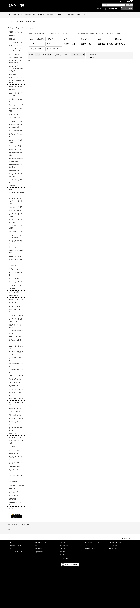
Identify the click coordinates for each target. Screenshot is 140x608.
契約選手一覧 (64, 545)
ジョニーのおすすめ (16, 42)
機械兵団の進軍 (14, 170)
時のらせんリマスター (16, 242)
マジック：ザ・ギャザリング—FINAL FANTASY (16, 80)
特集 (36, 545)
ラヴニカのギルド (15, 296)
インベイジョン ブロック (16, 403)
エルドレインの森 (15, 146)
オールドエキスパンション (16, 429)
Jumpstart (13, 265)
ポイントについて (91, 545)
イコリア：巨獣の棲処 (16, 274)
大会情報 (63, 555)
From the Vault (14, 466)
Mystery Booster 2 (16, 105)
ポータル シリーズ (15, 437)
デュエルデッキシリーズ (16, 458)
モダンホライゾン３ (16, 121)
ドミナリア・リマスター (16, 181)
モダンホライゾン (15, 285)
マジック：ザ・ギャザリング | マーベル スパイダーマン (16, 68)
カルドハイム (13, 247)
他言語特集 (12, 499)
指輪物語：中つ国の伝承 (16, 154)
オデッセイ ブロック (16, 399)
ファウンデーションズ (16, 100)
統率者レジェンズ (15, 256)
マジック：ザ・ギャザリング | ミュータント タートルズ (16, 48)
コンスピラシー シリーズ (16, 442)
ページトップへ (128, 538)
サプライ (12, 508)
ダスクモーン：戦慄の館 (16, 110)
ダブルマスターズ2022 (16, 194)
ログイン (101, 9)
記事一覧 (63, 548)
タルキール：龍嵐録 (16, 86)
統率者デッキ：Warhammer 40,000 (16, 160)
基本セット (12, 434)
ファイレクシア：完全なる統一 (16, 175)
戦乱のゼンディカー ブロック (16, 326)
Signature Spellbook (16, 471)
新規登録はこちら (113, 9)
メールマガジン (65, 558)
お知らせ (63, 542)
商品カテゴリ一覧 (40, 542)
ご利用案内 (113, 545)
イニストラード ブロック (16, 347)
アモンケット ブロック (16, 311)
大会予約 (12, 35)
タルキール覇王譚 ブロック (16, 332)
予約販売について (91, 548)
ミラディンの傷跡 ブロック (16, 353)
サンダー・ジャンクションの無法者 (16, 126)
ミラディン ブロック (16, 389)
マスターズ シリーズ (16, 299)
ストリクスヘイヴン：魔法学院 (15, 236)
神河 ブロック (13, 386)
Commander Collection (16, 251)
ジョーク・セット (15, 450)
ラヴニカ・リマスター (16, 135)
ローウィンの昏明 (15, 54)
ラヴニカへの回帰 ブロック (16, 341)
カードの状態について (92, 542)
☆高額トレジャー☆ (16, 32)
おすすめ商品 (39, 552)
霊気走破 (12, 89)
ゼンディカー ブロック (16, 359)
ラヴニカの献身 (14, 292)
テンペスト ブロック (16, 415)
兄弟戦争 (12, 186)
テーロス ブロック (15, 336)
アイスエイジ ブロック (16, 423)
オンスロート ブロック (16, 394)
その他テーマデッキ (16, 463)
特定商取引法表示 (116, 542)
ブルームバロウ (14, 114)
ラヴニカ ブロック (15, 382)
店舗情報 (63, 552)
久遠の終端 (12, 74)
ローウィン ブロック (16, 375)
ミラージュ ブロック (16, 418)
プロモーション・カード (16, 477)
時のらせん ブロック (16, 379)
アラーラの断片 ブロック (16, 365)
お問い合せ (113, 548)
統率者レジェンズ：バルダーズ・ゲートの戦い (16, 201)
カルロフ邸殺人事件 (16, 130)
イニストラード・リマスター (16, 94)
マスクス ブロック (15, 408)
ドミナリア (12, 302)
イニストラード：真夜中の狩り (16, 221)
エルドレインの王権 (16, 282)
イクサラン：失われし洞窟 (16, 141)
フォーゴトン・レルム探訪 (16, 227)
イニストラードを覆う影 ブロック (16, 320)
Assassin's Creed (15, 118)
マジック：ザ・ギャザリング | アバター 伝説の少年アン (16, 60)
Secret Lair (13, 481)
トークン (12, 488)
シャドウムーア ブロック (16, 371)
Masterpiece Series (16, 485)
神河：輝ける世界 (15, 210)
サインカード (13, 492)
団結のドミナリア (15, 189)
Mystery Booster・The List (16, 504)
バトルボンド (13, 446)
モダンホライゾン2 (15, 231)
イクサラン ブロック (16, 306)
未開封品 (12, 39)
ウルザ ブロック (14, 411)
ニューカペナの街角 (16, 207)
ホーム (11, 542)
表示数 (31, 54)
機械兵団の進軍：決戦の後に (16, 166)
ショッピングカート (15, 552)
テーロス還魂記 (14, 278)
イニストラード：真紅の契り (16, 215)
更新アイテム (39, 548)
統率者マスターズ (15, 149)
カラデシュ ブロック (16, 315)
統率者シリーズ (14, 453)
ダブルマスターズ (15, 269)
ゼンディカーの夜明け (16, 261)
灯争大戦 (12, 289)
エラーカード (13, 495)
